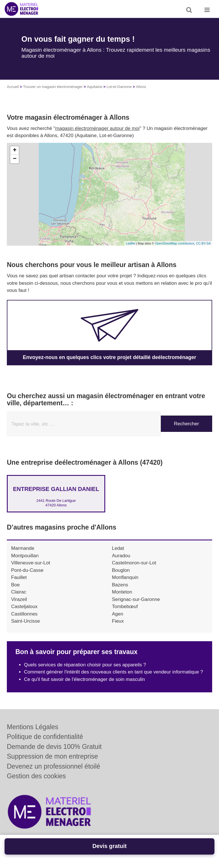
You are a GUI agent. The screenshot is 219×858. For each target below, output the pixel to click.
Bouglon (121, 570)
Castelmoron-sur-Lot (134, 563)
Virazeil (19, 599)
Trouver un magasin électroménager (53, 87)
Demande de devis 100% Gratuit (54, 746)
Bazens (120, 585)
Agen (117, 614)
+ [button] (15, 150)
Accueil (13, 87)
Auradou (121, 555)
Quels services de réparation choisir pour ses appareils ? (85, 664)
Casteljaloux (24, 606)
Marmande (22, 548)
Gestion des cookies (36, 776)
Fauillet (19, 577)
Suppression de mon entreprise (52, 756)
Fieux (118, 621)
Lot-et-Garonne (119, 87)
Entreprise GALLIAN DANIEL (56, 489)
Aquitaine (94, 87)
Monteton (122, 592)
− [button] (15, 159)
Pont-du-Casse (27, 570)
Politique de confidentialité (45, 736)
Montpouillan (24, 555)
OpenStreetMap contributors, (175, 243)
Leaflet (130, 243)
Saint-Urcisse (25, 621)
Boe (15, 585)
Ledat (118, 548)
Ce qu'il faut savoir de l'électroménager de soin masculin (84, 679)
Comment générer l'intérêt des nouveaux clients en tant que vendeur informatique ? (113, 672)
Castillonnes (24, 614)
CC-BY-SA (203, 243)
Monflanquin (125, 577)
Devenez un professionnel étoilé (53, 766)
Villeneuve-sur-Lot (30, 563)
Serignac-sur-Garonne (136, 599)
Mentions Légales (32, 727)
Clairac (18, 592)
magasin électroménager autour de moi (97, 128)
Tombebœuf (125, 606)
